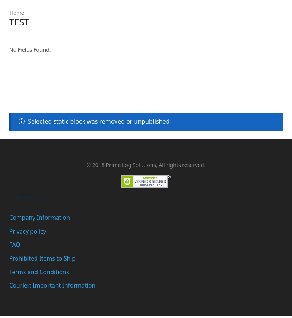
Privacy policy (28, 231)
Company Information (40, 217)
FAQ (15, 245)
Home (17, 12)
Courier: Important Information (53, 287)
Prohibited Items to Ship (43, 259)
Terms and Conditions (40, 273)
